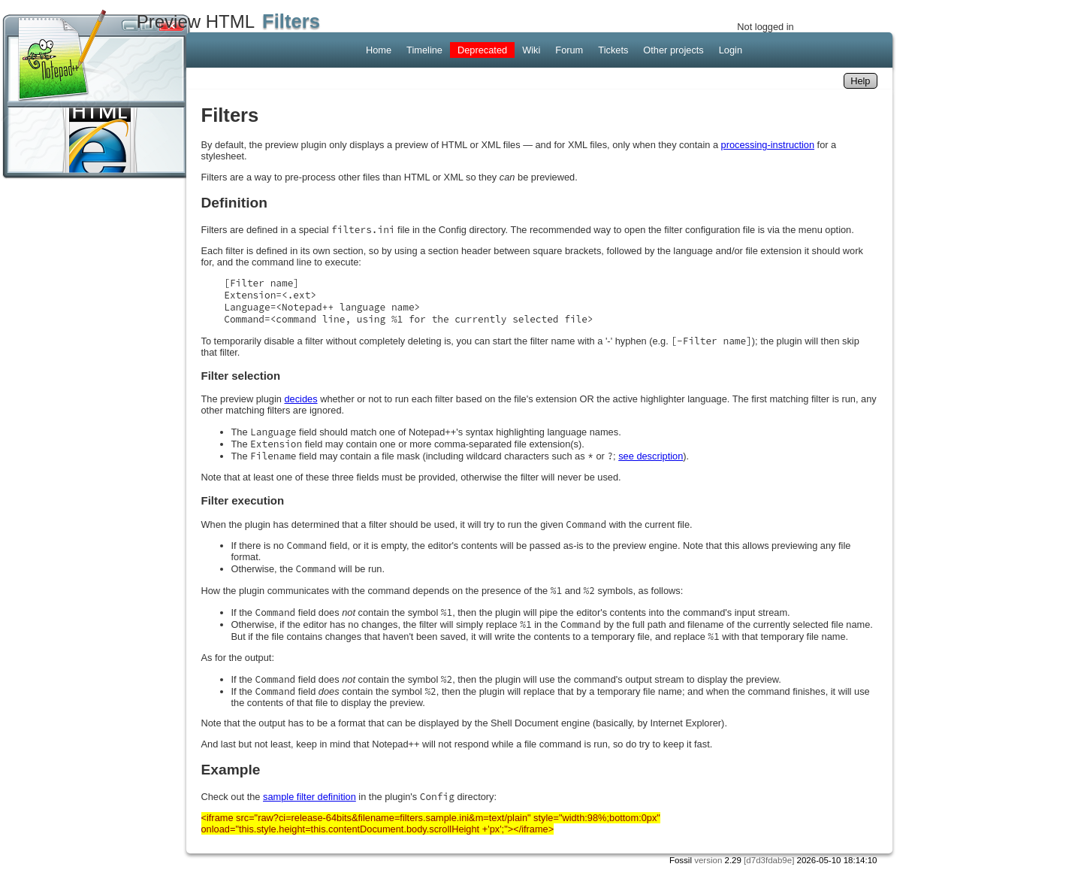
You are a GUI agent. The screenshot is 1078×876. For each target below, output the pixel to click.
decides (300, 399)
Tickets (613, 50)
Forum (569, 50)
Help (860, 80)
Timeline (424, 50)
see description (650, 456)
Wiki (531, 50)
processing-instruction (767, 144)
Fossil (680, 860)
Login (730, 50)
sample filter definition (309, 796)
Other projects (673, 50)
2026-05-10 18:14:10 (837, 860)
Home (378, 50)
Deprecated (482, 50)
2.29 (733, 860)
